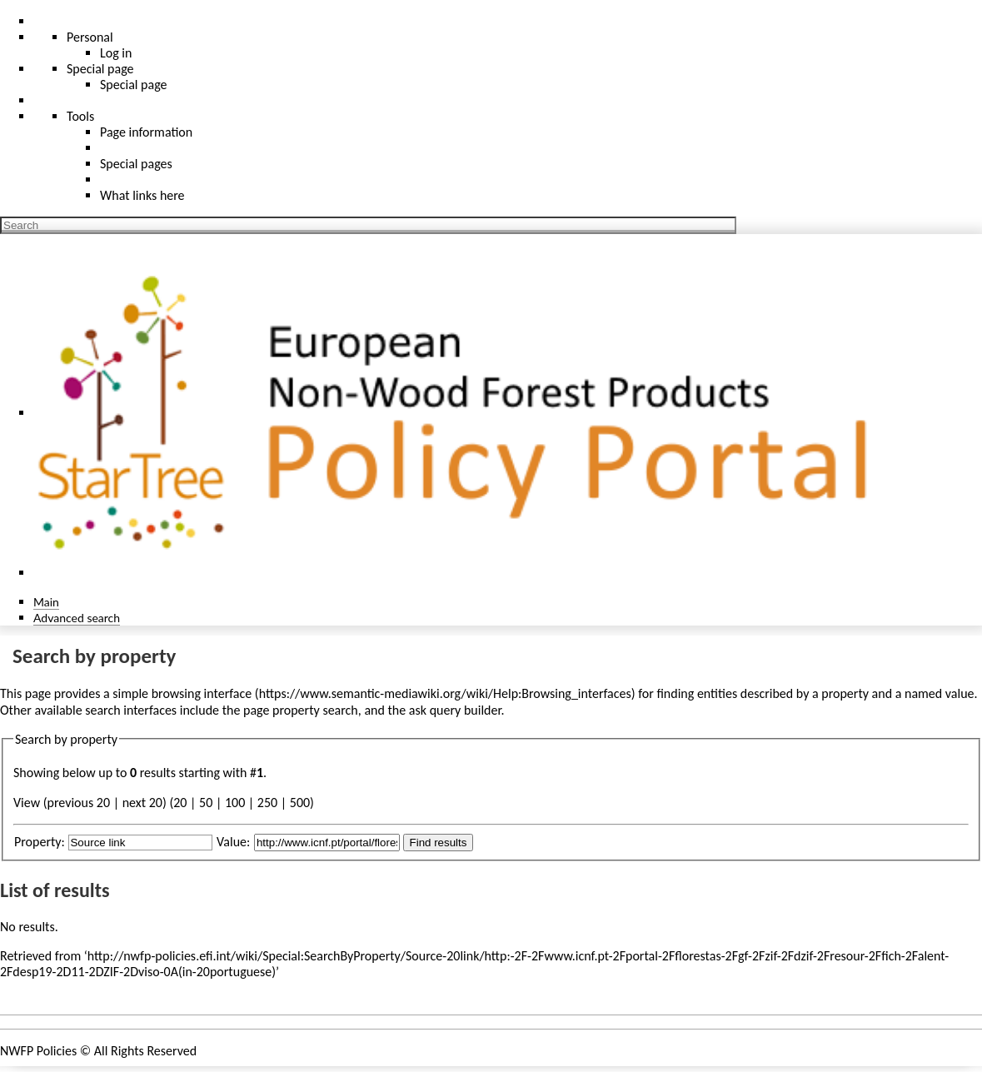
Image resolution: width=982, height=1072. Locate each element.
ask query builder (455, 710)
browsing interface (202, 693)
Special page (133, 84)
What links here (142, 195)
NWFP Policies (38, 1051)
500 (300, 802)
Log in (116, 53)
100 (235, 802)
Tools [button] (80, 116)
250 (267, 802)
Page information (146, 132)
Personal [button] (90, 37)
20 (180, 802)
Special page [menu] (100, 69)
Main (46, 602)
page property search (300, 710)
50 (205, 802)
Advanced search (76, 618)
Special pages (136, 164)
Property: (39, 842)
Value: (233, 842)
